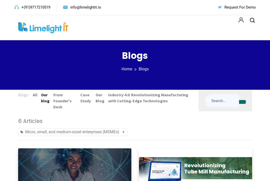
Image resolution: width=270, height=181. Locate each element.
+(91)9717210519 (35, 7)
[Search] (242, 102)
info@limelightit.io (85, 7)
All (35, 94)
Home (127, 69)
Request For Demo (240, 7)
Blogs (144, 69)
